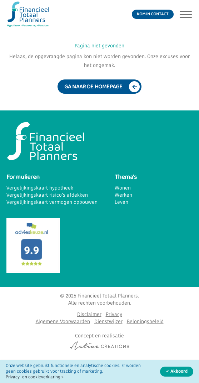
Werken (123, 195)
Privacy (114, 314)
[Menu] (186, 14)
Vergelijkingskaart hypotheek (39, 188)
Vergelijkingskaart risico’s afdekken (47, 195)
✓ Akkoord (177, 371)
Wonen (123, 188)
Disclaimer (89, 314)
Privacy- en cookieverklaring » (35, 377)
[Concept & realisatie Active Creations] (99, 341)
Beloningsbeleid (145, 322)
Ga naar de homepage (93, 86)
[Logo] (27, 14)
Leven (121, 202)
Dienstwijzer (108, 322)
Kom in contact (152, 14)
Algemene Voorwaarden (63, 322)
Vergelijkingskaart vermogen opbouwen (52, 202)
